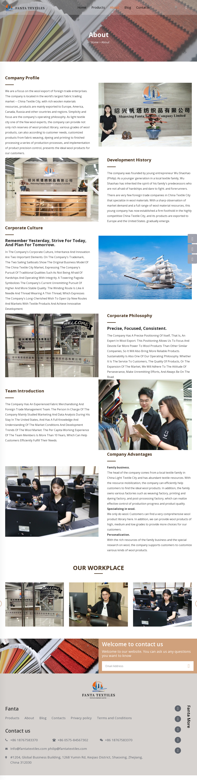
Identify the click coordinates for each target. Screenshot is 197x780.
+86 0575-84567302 (73, 740)
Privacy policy (81, 718)
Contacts (143, 7)
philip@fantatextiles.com (67, 748)
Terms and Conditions (114, 718)
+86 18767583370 (24, 740)
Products (98, 7)
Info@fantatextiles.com (28, 748)
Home (81, 7)
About (114, 7)
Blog (127, 7)
